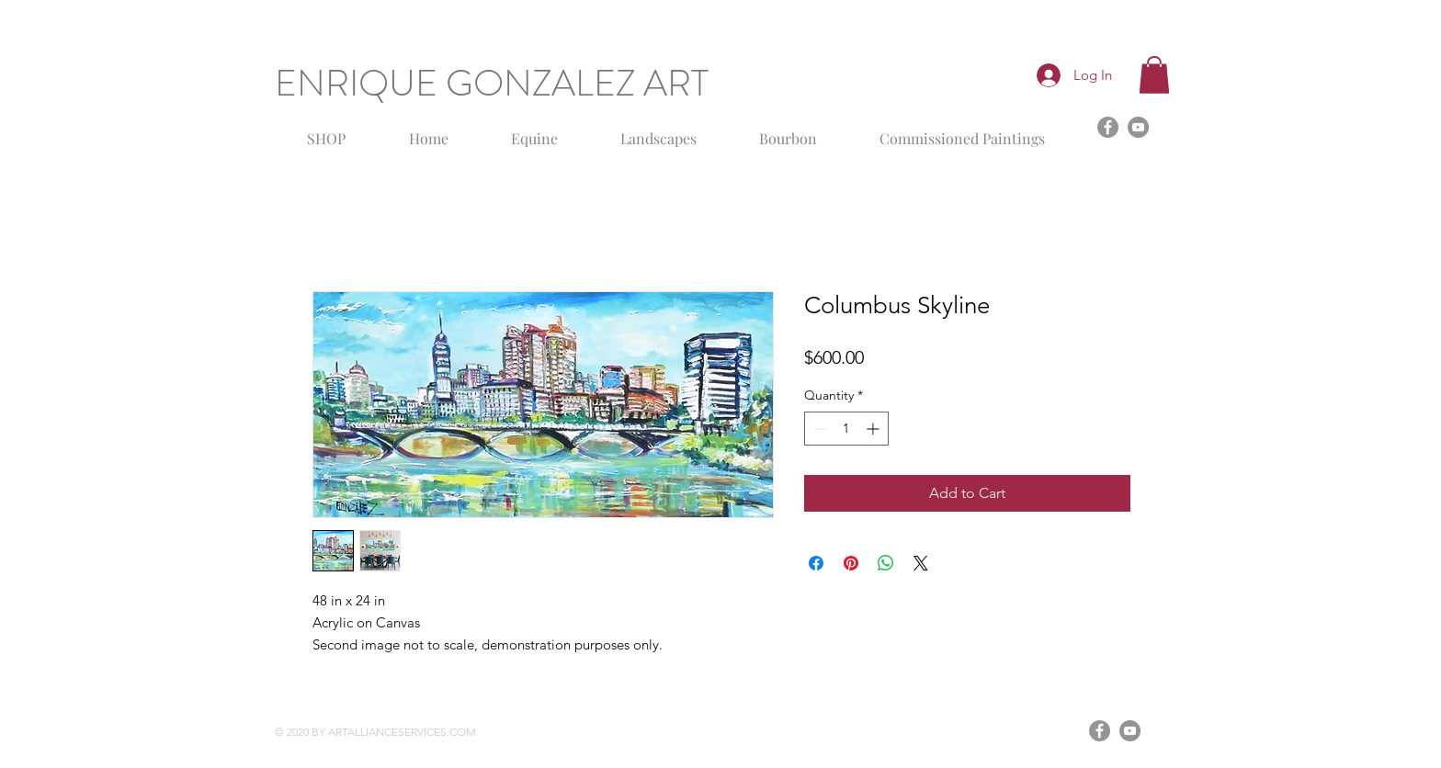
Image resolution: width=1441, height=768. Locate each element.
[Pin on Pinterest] (851, 563)
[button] (1154, 75)
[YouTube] (1138, 127)
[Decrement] (818, 428)
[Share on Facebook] (816, 563)
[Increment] (874, 428)
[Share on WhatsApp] (886, 563)
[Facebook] (1107, 127)
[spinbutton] (846, 428)
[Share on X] (921, 563)
